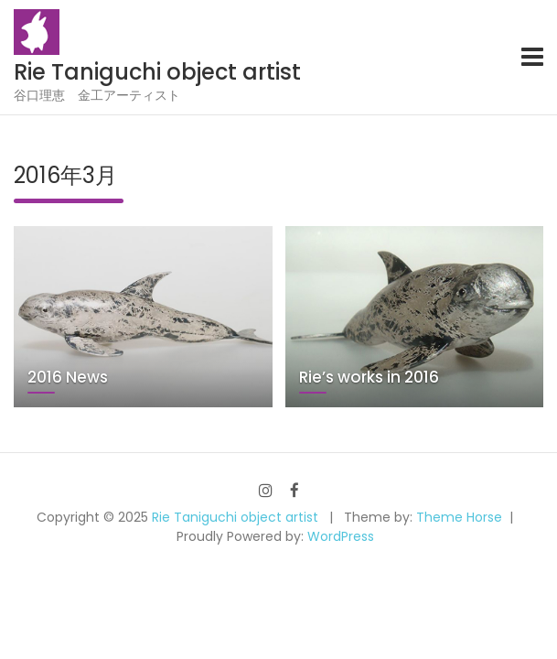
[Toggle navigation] (532, 57)
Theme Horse (459, 517)
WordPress (340, 536)
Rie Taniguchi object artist (157, 72)
